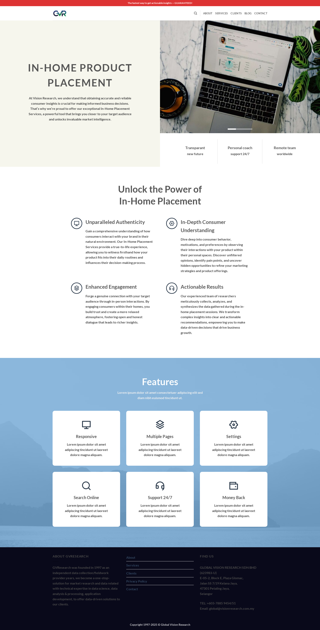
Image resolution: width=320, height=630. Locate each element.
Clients (236, 13)
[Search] (195, 13)
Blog (248, 13)
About (207, 13)
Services (221, 13)
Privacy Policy (136, 581)
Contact (260, 13)
